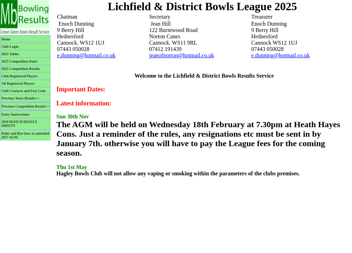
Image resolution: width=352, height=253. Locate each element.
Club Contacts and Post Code (23, 91)
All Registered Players (18, 83)
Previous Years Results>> (20, 98)
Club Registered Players (19, 76)
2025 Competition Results (20, 69)
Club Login (10, 46)
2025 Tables (10, 54)
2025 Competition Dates (19, 61)
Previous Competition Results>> (25, 106)
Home (6, 39)
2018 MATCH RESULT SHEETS (19, 124)
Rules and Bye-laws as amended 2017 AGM (25, 135)
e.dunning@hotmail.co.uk (86, 55)
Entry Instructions (15, 114)
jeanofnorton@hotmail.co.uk (181, 55)
